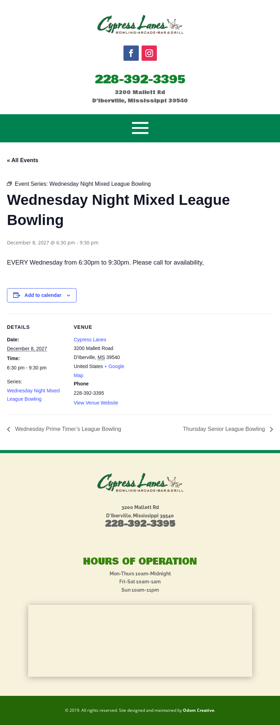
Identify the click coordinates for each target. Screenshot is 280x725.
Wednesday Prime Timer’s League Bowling (67, 429)
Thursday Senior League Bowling (224, 429)
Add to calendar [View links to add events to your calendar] (43, 295)
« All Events (22, 160)
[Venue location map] (177, 361)
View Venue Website (96, 403)
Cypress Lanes (90, 339)
